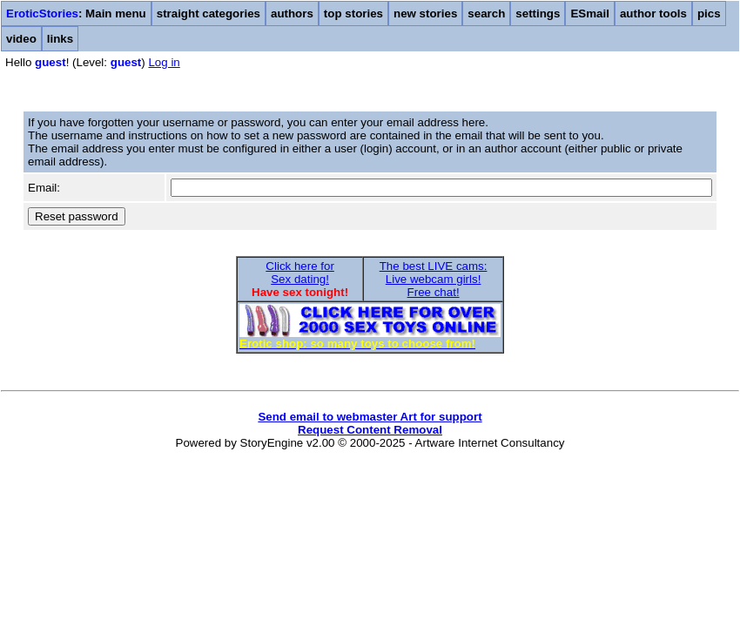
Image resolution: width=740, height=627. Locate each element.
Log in (163, 62)
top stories (353, 13)
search (486, 13)
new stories (425, 13)
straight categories (208, 13)
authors (292, 13)
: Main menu (76, 13)
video (21, 38)
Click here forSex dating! (300, 273)
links (60, 38)
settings (537, 13)
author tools (653, 13)
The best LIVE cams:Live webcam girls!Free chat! (434, 279)
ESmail (589, 13)
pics (709, 13)
